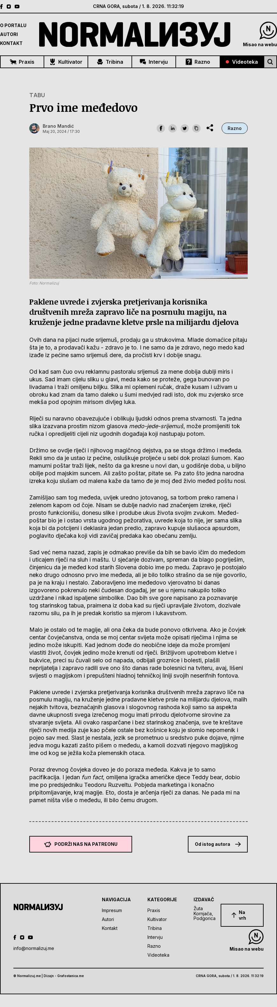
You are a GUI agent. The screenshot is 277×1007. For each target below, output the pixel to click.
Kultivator (65, 62)
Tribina (110, 62)
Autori (9, 34)
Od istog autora (218, 844)
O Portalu (13, 25)
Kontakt (11, 43)
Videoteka (242, 62)
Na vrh (238, 915)
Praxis (22, 62)
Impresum (112, 910)
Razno (198, 62)
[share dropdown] (209, 127)
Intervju (154, 62)
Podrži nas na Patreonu (80, 844)
